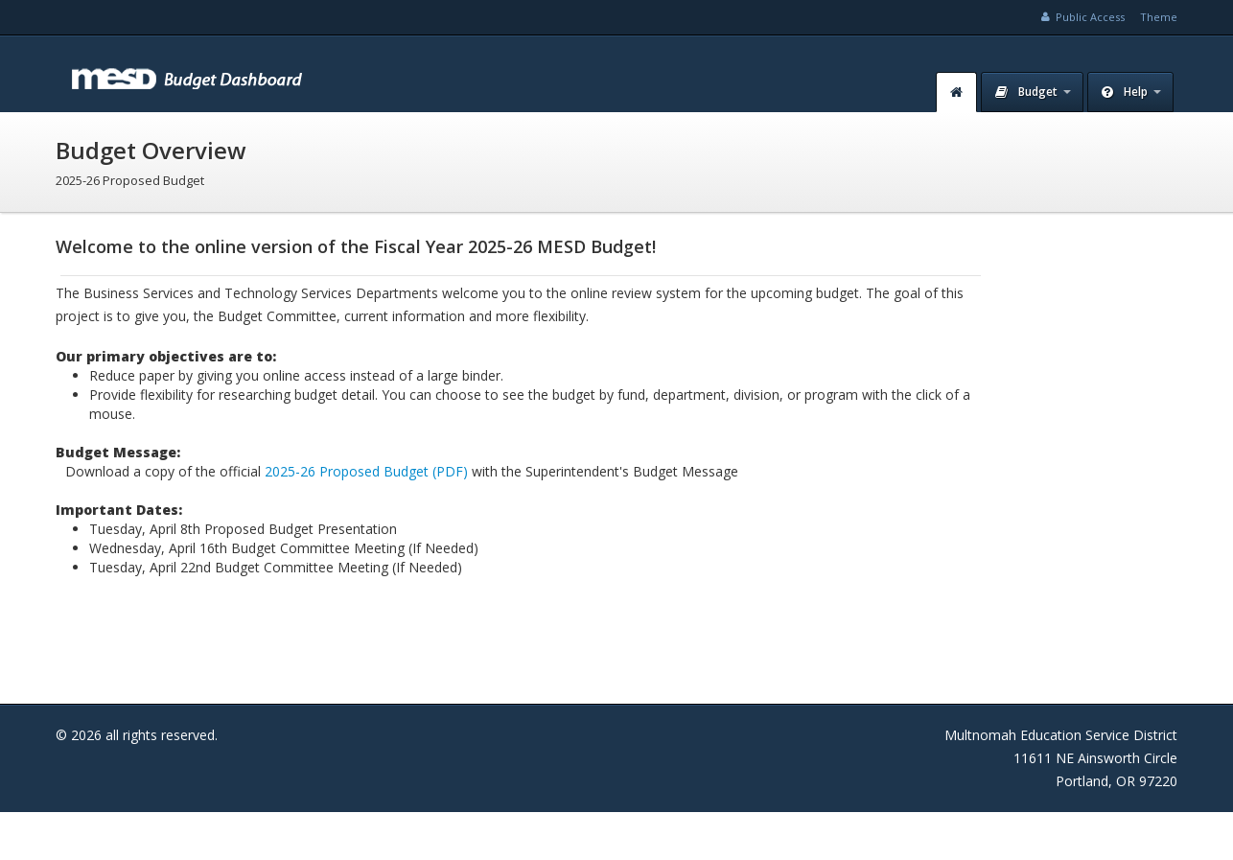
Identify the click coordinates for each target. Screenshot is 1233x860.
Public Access (1082, 17)
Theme (1158, 17)
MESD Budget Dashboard (190, 73)
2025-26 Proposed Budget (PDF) (366, 471)
